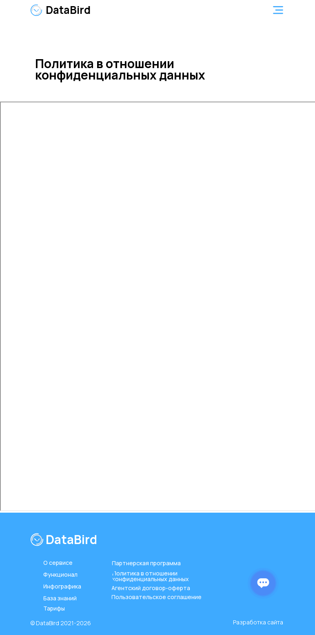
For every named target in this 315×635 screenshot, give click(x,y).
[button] (278, 10)
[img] (36, 10)
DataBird (68, 9)
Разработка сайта (258, 622)
